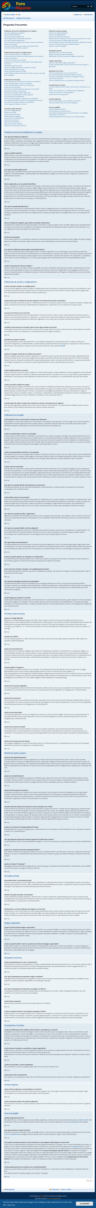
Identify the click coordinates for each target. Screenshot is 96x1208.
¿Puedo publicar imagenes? (12, 116)
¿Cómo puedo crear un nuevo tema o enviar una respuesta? (22, 81)
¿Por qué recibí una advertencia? (14, 96)
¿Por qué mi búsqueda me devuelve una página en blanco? (67, 77)
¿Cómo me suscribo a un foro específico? (61, 92)
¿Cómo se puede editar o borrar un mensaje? (18, 83)
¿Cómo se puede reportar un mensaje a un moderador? (21, 98)
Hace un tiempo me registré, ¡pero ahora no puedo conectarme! (23, 42)
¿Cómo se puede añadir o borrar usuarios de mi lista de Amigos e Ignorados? (69, 65)
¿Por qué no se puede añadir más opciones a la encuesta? (21, 89)
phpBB (62, 346)
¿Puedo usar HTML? (10, 112)
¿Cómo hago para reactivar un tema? (15, 104)
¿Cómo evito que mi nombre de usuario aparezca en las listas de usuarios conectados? (23, 57)
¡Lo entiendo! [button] (84, 1204)
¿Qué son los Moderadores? (57, 35)
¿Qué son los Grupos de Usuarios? (59, 37)
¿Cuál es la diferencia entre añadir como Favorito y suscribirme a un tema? (69, 88)
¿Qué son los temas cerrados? (13, 124)
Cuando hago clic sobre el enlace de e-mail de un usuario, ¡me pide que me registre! (24, 74)
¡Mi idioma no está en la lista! (13, 66)
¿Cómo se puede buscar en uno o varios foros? (63, 73)
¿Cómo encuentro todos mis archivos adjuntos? (63, 103)
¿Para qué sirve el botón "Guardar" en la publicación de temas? (23, 100)
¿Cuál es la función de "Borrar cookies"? (16, 48)
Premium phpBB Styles (54, 1198)
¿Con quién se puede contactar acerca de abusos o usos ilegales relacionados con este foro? (68, 114)
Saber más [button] (11, 1205)
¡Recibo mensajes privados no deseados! (61, 54)
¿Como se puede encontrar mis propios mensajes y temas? (67, 80)
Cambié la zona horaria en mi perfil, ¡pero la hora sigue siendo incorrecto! (23, 63)
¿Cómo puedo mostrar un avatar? (14, 69)
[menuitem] (18, 14)
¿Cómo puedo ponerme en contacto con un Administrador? (67, 117)
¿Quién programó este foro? (57, 109)
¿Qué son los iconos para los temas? (15, 125)
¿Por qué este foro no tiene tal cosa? (60, 111)
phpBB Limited (83, 1120)
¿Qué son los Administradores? (58, 33)
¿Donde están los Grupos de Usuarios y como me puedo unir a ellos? (70, 38)
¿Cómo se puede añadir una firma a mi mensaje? (19, 85)
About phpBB (71, 1122)
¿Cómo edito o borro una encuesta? (15, 91)
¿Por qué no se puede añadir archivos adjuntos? (18, 95)
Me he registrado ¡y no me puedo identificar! (17, 38)
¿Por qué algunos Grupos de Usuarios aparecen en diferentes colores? (70, 42)
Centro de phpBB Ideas (12, 1134)
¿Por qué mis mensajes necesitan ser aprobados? (19, 102)
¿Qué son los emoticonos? (12, 114)
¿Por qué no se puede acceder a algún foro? (17, 93)
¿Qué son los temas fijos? (12, 122)
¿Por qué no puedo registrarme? (14, 37)
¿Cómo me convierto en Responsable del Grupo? (63, 40)
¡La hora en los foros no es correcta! (15, 60)
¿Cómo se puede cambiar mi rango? (15, 71)
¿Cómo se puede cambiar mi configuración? (17, 54)
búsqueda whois (77, 1146)
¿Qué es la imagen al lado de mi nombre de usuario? (20, 67)
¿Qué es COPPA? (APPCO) (12, 35)
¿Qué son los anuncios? (11, 120)
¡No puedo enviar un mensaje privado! (60, 52)
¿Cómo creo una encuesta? (12, 87)
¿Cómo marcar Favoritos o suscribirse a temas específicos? (66, 91)
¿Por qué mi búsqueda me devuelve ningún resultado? (65, 75)
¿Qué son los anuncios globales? (14, 118)
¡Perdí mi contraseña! (10, 44)
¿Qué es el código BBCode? (12, 110)
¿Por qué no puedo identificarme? (14, 40)
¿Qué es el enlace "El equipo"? (58, 46)
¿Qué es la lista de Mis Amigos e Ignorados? (62, 63)
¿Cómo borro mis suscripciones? (59, 94)
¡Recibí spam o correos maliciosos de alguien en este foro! (66, 56)
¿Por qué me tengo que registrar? (14, 33)
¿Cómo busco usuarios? (56, 78)
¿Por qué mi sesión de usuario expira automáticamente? (21, 46)
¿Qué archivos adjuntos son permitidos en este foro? (65, 101)
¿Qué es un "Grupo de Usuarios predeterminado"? (64, 44)
